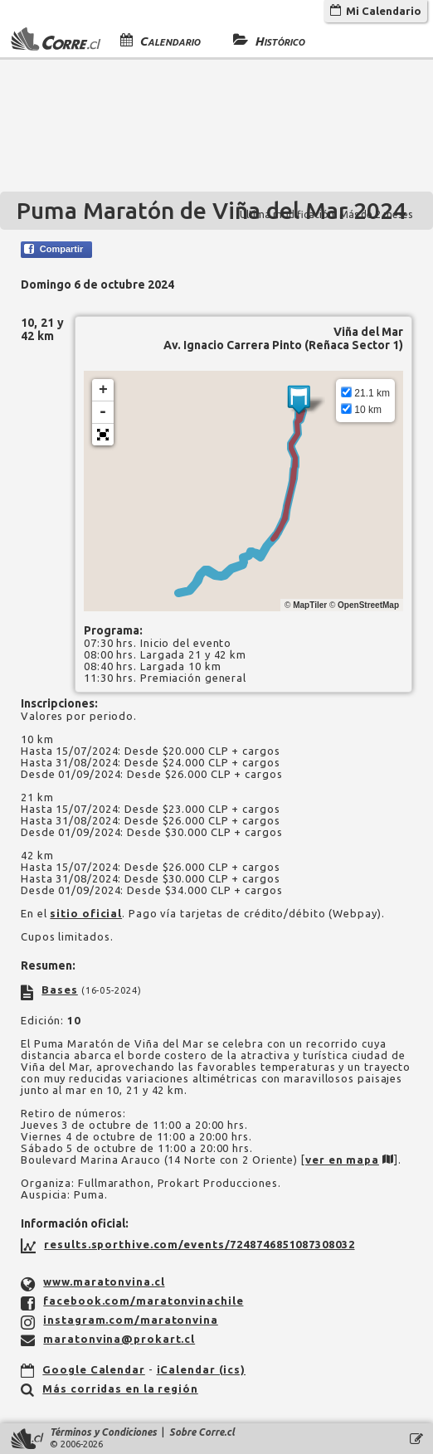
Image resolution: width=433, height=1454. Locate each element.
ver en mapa (342, 1159)
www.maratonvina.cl (103, 1281)
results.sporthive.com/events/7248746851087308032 (199, 1244)
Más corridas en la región (120, 1388)
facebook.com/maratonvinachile (143, 1300)
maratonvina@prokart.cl (119, 1339)
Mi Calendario (375, 11)
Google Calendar (93, 1369)
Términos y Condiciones (103, 1432)
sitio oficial (86, 913)
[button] (103, 434)
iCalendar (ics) (201, 1369)
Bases (59, 989)
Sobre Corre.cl (202, 1432)
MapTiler (310, 605)
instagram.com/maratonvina (130, 1319)
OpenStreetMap (368, 605)
